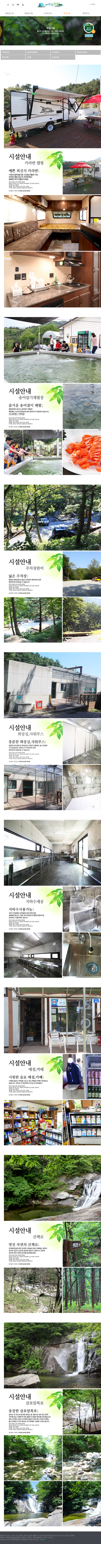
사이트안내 (47, 13)
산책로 (29, 57)
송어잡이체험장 (32, 52)
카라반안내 (5, 52)
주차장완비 (55, 52)
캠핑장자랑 (28, 13)
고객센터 (92, 4)
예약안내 (86, 13)
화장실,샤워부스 (82, 52)
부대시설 (66, 13)
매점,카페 (5, 57)
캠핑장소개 (9, 13)
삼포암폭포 (55, 57)
